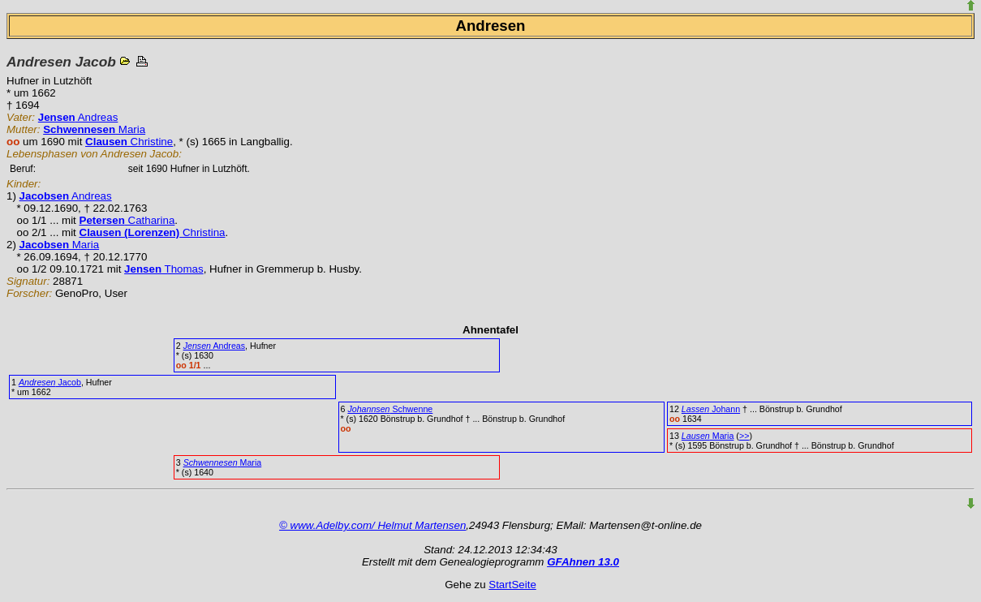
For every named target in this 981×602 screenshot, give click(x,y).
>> (744, 436)
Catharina (127, 220)
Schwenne (389, 409)
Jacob (50, 382)
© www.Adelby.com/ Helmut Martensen (372, 525)
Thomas (164, 269)
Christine (129, 141)
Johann (711, 409)
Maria (94, 129)
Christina (153, 232)
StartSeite (512, 584)
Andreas (78, 117)
